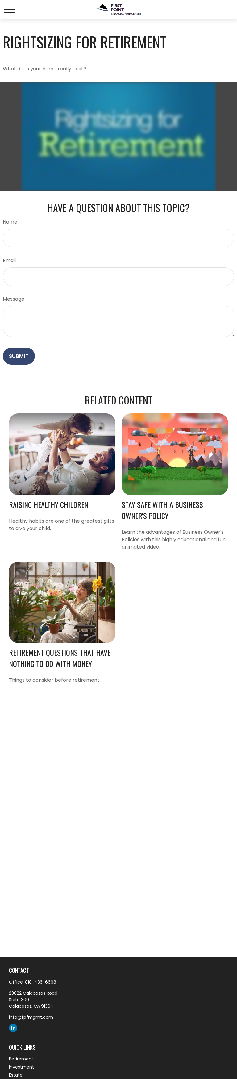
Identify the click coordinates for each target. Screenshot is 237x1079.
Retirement (21, 1059)
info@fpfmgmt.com (31, 1017)
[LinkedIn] (13, 1028)
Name (10, 221)
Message (13, 299)
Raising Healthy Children (48, 504)
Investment (21, 1067)
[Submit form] (19, 356)
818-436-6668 (40, 982)
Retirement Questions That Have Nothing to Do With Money (59, 658)
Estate (16, 1075)
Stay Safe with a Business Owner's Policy (162, 510)
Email (9, 260)
